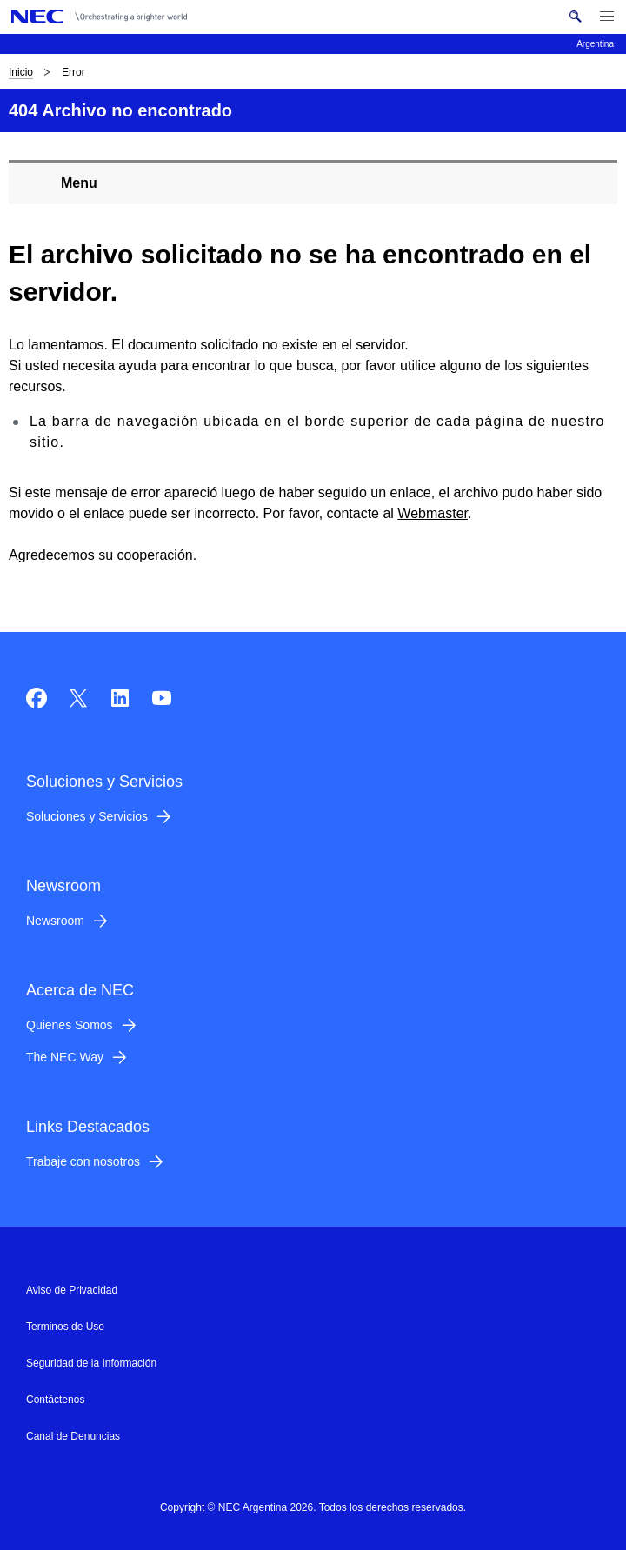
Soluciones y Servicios (87, 816)
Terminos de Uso (65, 1326)
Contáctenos (55, 1400)
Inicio (21, 72)
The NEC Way (64, 1057)
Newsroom (55, 921)
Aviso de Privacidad (71, 1290)
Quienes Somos (69, 1025)
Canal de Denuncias (73, 1436)
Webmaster (432, 513)
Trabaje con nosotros (83, 1161)
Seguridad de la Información (91, 1363)
